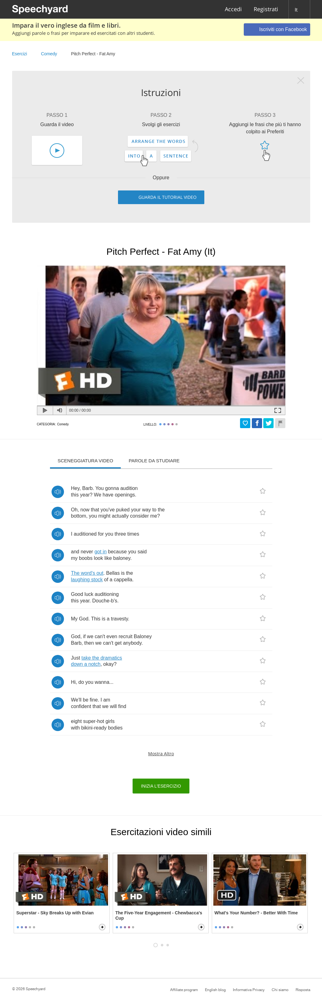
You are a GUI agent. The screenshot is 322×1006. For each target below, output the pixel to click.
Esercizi (19, 53)
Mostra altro (161, 754)
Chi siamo (280, 990)
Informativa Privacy (249, 990)
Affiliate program (184, 990)
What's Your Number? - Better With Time (256, 912)
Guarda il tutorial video (167, 197)
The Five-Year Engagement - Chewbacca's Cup (159, 915)
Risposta (303, 990)
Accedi (233, 9)
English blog (215, 990)
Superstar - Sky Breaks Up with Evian (55, 912)
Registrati (266, 9)
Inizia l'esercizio (161, 786)
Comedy (49, 53)
